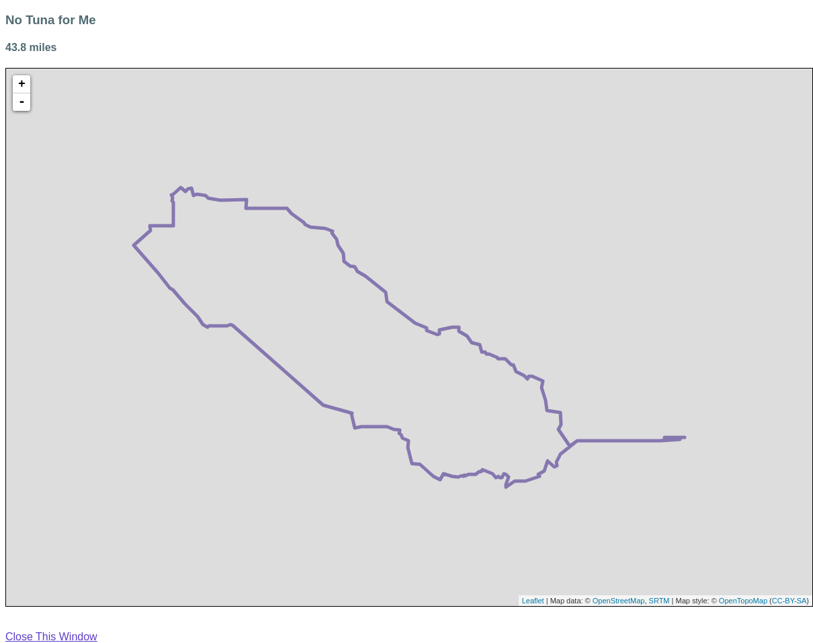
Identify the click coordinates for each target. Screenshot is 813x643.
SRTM (659, 601)
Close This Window (51, 636)
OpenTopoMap (743, 601)
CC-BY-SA (789, 601)
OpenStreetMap (619, 601)
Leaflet (533, 601)
